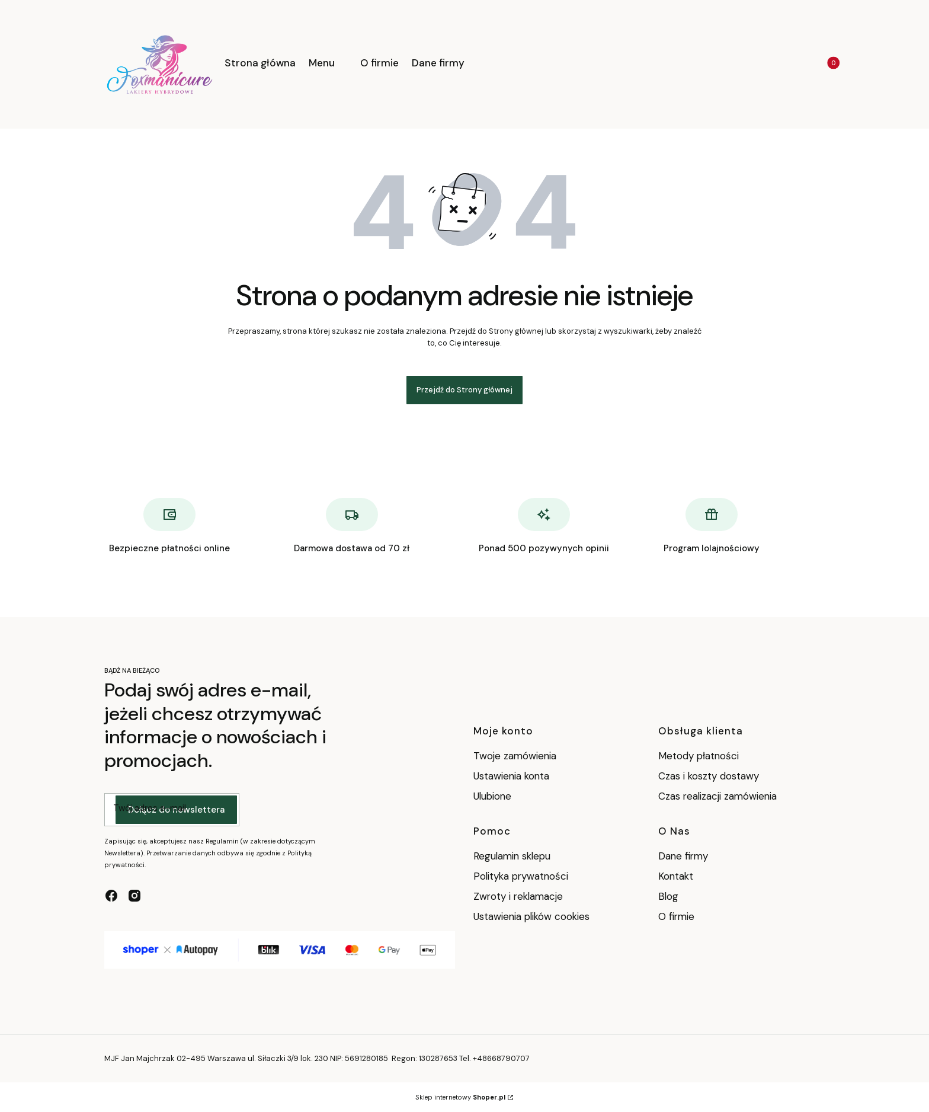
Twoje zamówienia (514, 755)
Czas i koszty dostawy (708, 775)
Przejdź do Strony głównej (464, 390)
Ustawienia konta (511, 775)
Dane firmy (683, 855)
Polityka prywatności (520, 876)
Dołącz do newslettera (176, 810)
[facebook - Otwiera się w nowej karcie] (111, 896)
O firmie (676, 916)
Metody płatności (698, 755)
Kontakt (675, 876)
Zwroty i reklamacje (518, 896)
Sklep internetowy (460, 1097)
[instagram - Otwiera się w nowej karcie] (134, 896)
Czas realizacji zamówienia (717, 796)
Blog (668, 896)
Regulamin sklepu (511, 855)
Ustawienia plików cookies (532, 916)
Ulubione (492, 796)
